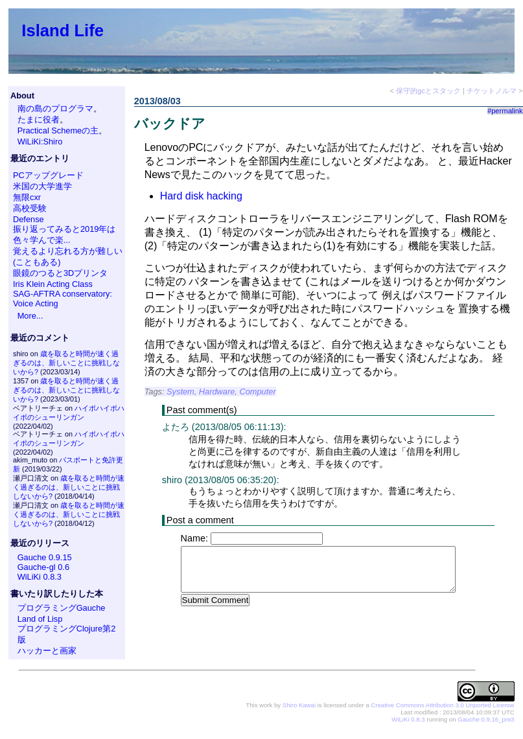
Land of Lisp (40, 619)
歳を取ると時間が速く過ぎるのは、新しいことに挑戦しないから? (66, 363)
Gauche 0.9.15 (44, 557)
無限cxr (27, 197)
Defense (28, 219)
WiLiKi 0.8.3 (39, 577)
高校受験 (30, 208)
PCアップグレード (48, 175)
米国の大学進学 (42, 186)
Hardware (217, 391)
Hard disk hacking (201, 195)
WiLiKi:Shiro (40, 141)
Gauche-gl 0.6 (43, 567)
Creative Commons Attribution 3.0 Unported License (442, 705)
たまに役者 (38, 119)
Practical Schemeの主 (58, 130)
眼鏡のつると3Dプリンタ (60, 273)
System (180, 391)
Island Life (62, 30)
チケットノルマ (492, 91)
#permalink (505, 111)
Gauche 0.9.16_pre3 (486, 719)
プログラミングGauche (61, 608)
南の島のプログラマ (55, 108)
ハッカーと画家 (46, 650)
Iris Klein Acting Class (53, 284)
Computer (257, 391)
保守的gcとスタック (428, 91)
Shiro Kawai (299, 705)
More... (30, 316)
